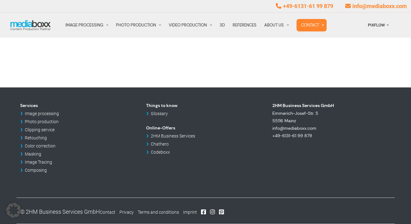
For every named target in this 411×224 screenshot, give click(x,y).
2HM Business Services (173, 135)
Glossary (159, 113)
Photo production (42, 121)
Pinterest (221, 211)
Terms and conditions (158, 212)
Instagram (212, 211)
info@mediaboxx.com (379, 6)
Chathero (160, 144)
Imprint (190, 212)
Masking (33, 154)
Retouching (36, 137)
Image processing (42, 113)
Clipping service (40, 129)
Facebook (203, 211)
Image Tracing (38, 162)
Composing (36, 170)
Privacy (126, 212)
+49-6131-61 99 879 (308, 6)
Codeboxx (160, 152)
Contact (107, 212)
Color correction (40, 145)
